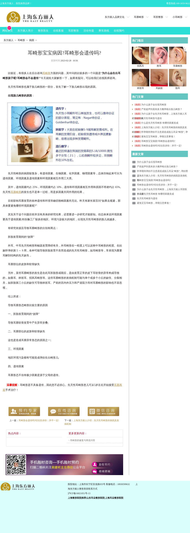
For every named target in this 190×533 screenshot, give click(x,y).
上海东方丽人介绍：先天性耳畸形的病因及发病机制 (162, 176)
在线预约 (119, 30)
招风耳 (140, 66)
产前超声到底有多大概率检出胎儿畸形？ (161, 109)
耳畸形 (21, 40)
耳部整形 (158, 17)
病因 (31, 40)
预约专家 (24, 411)
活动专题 (88, 30)
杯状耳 (140, 88)
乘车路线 (104, 30)
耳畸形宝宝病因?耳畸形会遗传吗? (158, 141)
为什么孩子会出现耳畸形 (153, 104)
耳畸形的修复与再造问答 (82, 440)
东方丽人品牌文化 (114, 17)
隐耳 (177, 88)
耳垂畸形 (177, 66)
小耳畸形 (177, 17)
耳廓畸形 (139, 17)
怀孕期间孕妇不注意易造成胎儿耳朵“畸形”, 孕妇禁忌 (162, 171)
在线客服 (58, 30)
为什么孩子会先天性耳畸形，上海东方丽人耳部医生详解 (162, 190)
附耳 (159, 66)
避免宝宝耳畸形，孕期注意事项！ (158, 136)
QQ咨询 (103, 411)
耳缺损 (159, 88)
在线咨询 (64, 411)
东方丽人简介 (25, 30)
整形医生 (43, 30)
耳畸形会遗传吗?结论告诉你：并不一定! (39, 420)
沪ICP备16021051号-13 (79, 493)
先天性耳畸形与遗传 (151, 118)
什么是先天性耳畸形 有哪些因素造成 (159, 123)
